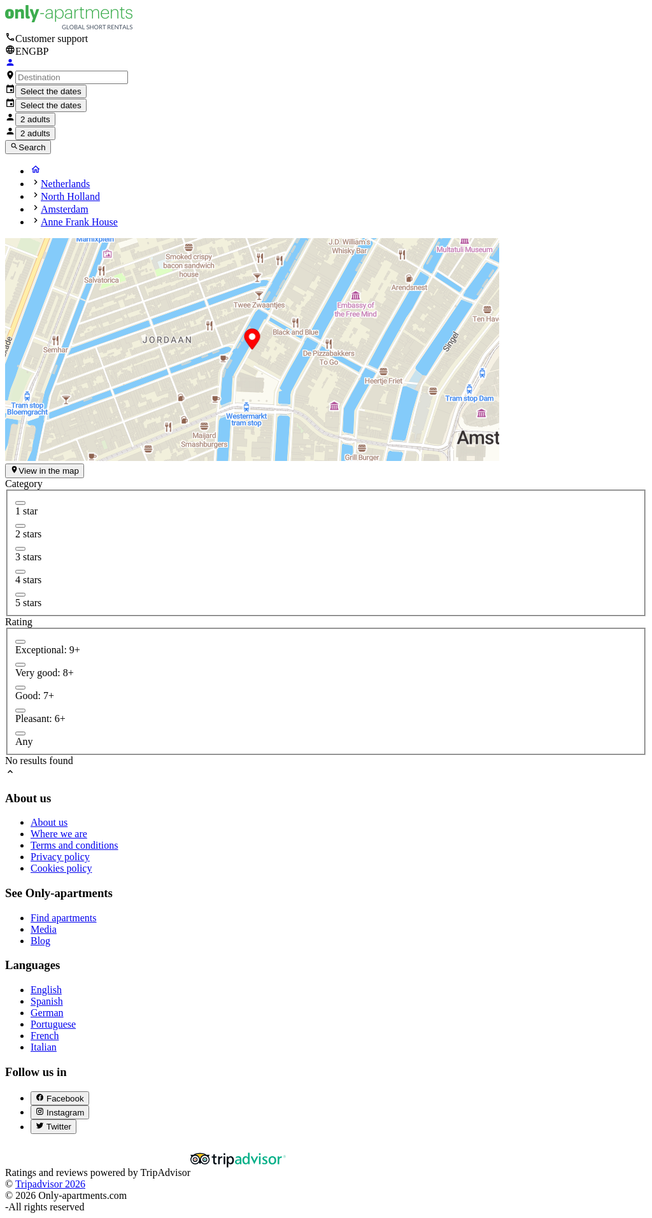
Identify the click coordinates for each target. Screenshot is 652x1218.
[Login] (10, 64)
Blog (40, 940)
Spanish (47, 1001)
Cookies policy (61, 868)
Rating (18, 621)
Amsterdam (65, 209)
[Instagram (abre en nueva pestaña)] (60, 1112)
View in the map (44, 470)
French (45, 1035)
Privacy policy (60, 856)
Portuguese (53, 1024)
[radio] (20, 642)
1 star (26, 511)
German (47, 1012)
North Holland (70, 196)
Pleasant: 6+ (40, 718)
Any (24, 741)
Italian (44, 1047)
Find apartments (64, 917)
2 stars (28, 533)
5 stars (28, 602)
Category (24, 483)
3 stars (28, 556)
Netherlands (65, 183)
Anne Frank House (79, 221)
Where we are (59, 833)
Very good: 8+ (44, 672)
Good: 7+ (34, 695)
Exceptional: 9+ (47, 649)
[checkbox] (20, 503)
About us (49, 822)
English (46, 989)
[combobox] (71, 77)
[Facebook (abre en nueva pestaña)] (60, 1098)
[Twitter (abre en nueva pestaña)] (53, 1126)
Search (28, 147)
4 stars (28, 579)
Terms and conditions (74, 845)
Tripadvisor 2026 (50, 1184)
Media (44, 929)
